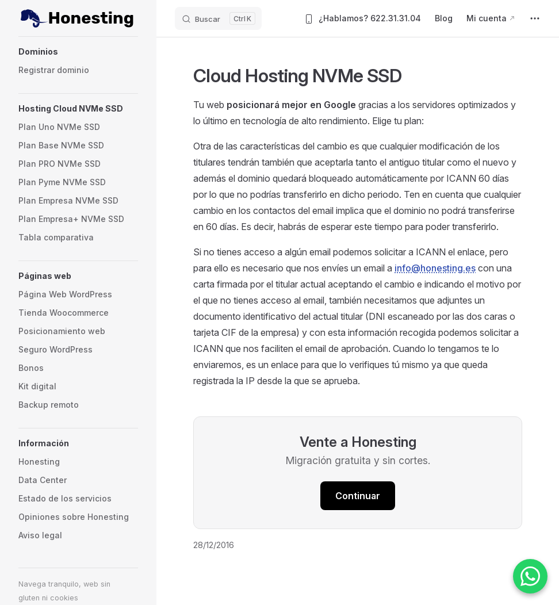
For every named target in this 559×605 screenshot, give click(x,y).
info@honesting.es (435, 268)
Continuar (357, 495)
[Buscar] (218, 18)
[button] (78, 52)
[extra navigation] (534, 18)
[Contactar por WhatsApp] (530, 576)
